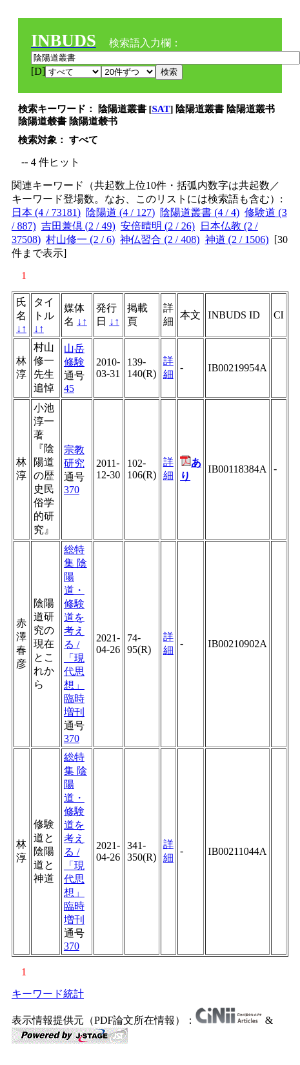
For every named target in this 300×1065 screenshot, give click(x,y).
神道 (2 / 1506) (237, 239)
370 (71, 489)
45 (69, 388)
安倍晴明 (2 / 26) (158, 225)
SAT (161, 109)
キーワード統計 (48, 993)
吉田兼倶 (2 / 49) (78, 225)
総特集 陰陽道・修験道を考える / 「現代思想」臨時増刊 (75, 631)
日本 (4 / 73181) (46, 212)
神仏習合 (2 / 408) (159, 239)
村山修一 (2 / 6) (80, 239)
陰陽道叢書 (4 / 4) (199, 212)
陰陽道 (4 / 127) (120, 212)
